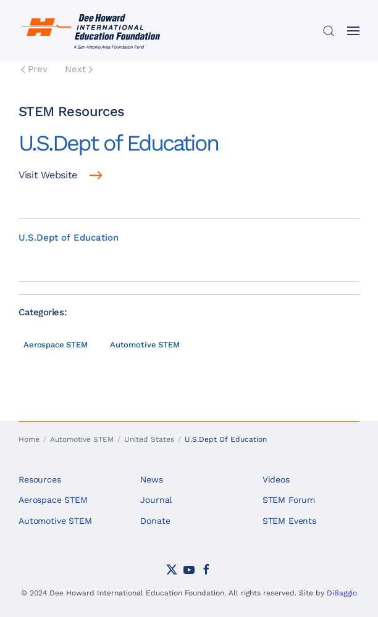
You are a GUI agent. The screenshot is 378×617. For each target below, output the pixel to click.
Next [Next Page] (79, 69)
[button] (328, 31)
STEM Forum (289, 500)
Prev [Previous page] (34, 69)
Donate (155, 521)
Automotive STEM (145, 344)
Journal (156, 500)
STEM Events (289, 521)
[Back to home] (93, 31)
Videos (276, 479)
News (151, 479)
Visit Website (48, 175)
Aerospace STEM (55, 344)
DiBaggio (342, 593)
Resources (40, 479)
